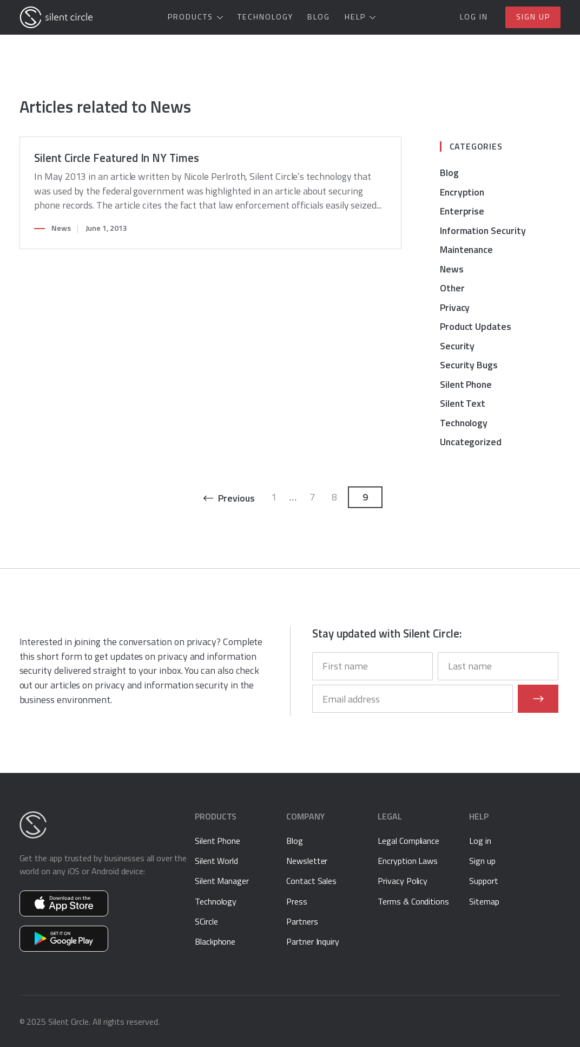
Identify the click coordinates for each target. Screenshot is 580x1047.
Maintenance (466, 249)
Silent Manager (222, 880)
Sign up (533, 17)
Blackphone (215, 941)
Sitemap (484, 901)
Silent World (216, 860)
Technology (265, 17)
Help (355, 17)
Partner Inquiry (312, 941)
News (61, 228)
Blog (318, 17)
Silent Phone (466, 384)
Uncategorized (471, 441)
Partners (302, 921)
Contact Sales (311, 880)
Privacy (455, 307)
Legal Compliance (408, 840)
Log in (474, 17)
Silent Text (462, 403)
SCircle (206, 921)
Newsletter (306, 860)
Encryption (462, 192)
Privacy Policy (402, 880)
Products (190, 17)
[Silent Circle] (56, 17)
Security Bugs (469, 364)
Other (452, 288)
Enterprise (462, 211)
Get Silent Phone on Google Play (63, 939)
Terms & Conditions (413, 901)
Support (483, 880)
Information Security (483, 230)
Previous (236, 498)
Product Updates (475, 326)
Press (296, 901)
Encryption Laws (408, 860)
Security (457, 346)
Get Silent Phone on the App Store (63, 903)
